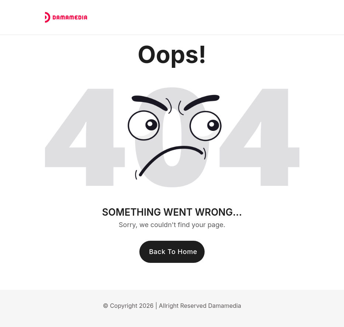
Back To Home (173, 251)
